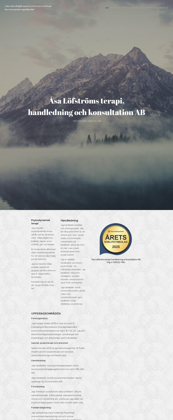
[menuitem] (108, 8)
